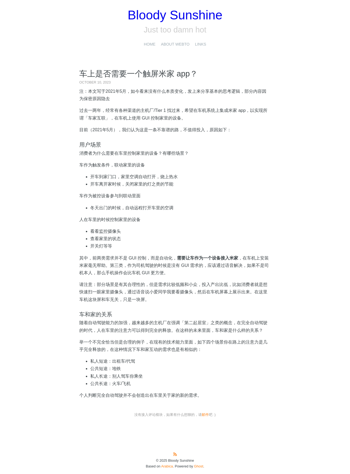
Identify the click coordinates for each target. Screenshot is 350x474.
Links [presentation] (200, 44)
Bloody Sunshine (175, 15)
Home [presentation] (150, 44)
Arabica (167, 466)
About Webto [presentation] (175, 44)
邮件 (205, 415)
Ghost (198, 466)
